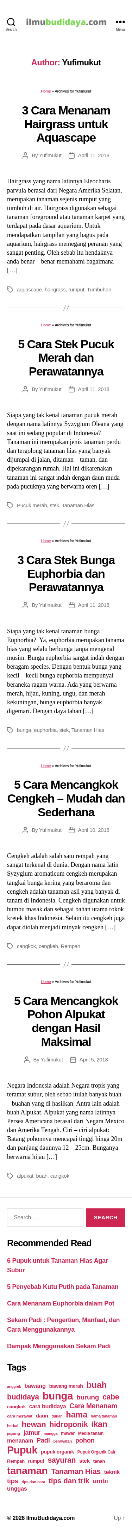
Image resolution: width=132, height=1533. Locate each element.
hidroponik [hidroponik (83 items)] (68, 1424)
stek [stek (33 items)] (84, 1461)
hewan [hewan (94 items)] (34, 1424)
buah (41, 1176)
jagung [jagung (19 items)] (13, 1433)
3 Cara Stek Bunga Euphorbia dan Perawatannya (65, 573)
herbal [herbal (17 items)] (12, 1426)
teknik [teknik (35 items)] (112, 1472)
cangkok (26, 946)
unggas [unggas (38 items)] (17, 1488)
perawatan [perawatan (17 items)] (62, 1441)
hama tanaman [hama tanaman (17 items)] (104, 1416)
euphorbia (45, 730)
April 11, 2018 (93, 155)
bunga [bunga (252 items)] (58, 1396)
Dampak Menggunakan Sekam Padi (59, 1346)
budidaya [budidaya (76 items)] (23, 1397)
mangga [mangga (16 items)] (50, 1433)
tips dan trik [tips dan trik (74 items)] (69, 1480)
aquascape (29, 289)
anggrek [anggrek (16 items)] (14, 1386)
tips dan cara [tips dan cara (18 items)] (33, 1482)
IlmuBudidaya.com (50, 1518)
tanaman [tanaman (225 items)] (27, 1470)
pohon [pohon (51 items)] (85, 1440)
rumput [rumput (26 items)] (36, 1461)
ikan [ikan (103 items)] (99, 1424)
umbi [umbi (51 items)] (100, 1481)
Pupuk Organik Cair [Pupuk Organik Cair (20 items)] (96, 1452)
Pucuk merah (32, 505)
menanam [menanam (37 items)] (20, 1440)
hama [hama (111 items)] (76, 1414)
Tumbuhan (99, 289)
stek (54, 505)
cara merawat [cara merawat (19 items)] (19, 1416)
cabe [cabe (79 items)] (110, 1397)
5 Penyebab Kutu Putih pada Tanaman (63, 1286)
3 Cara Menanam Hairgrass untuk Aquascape (66, 123)
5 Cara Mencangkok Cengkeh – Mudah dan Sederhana (66, 798)
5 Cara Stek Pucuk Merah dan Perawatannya (66, 357)
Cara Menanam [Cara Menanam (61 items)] (93, 1406)
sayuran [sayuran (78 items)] (62, 1460)
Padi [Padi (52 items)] (43, 1440)
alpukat (25, 1176)
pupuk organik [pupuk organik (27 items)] (57, 1452)
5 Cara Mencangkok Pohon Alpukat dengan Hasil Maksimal (66, 1021)
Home (46, 91)
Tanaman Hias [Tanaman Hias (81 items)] (76, 1471)
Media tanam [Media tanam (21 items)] (90, 1433)
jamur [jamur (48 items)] (32, 1432)
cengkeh (48, 946)
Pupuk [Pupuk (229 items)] (22, 1450)
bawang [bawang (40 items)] (35, 1386)
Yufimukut (50, 155)
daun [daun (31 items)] (42, 1416)
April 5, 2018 (94, 1059)
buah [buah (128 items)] (96, 1385)
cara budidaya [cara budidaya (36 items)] (47, 1406)
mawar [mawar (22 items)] (68, 1433)
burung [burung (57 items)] (87, 1397)
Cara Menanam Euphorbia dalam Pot (60, 1303)
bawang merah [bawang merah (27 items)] (66, 1386)
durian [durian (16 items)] (57, 1416)
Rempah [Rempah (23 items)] (16, 1461)
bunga (24, 730)
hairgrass (55, 289)
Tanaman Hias (78, 505)
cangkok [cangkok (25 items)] (16, 1406)
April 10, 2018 (93, 830)
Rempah (70, 946)
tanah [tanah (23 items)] (99, 1461)
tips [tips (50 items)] (12, 1481)
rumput (76, 289)
